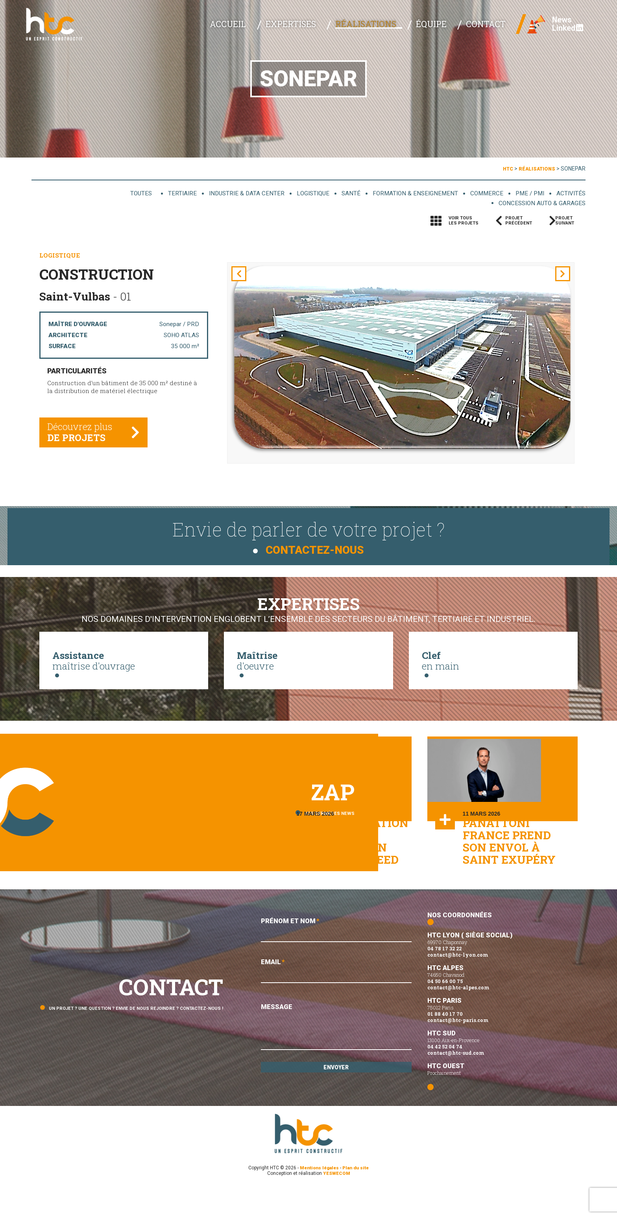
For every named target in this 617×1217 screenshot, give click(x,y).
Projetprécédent (518, 221)
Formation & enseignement (407, 193)
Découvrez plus (82, 436)
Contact (487, 27)
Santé (340, 193)
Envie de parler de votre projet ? (308, 532)
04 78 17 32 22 (444, 977)
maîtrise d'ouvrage (123, 662)
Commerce (482, 193)
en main (493, 662)
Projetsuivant (568, 221)
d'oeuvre (308, 662)
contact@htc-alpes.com (458, 1016)
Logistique (300, 193)
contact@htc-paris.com (457, 1049)
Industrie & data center (229, 193)
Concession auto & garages (538, 204)
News (556, 24)
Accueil (261, 27)
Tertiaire (162, 193)
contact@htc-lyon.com (457, 984)
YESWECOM (337, 1202)
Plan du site (357, 1197)
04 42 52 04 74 (444, 1075)
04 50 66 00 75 (445, 1010)
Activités (570, 193)
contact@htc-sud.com (455, 1082)
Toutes (123, 193)
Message (336, 1058)
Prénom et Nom (336, 959)
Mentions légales (318, 1197)
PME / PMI (527, 193)
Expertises (316, 27)
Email (336, 1001)
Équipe (440, 27)
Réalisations (383, 27)
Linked (562, 32)
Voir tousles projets (463, 221)
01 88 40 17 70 (445, 1043)
